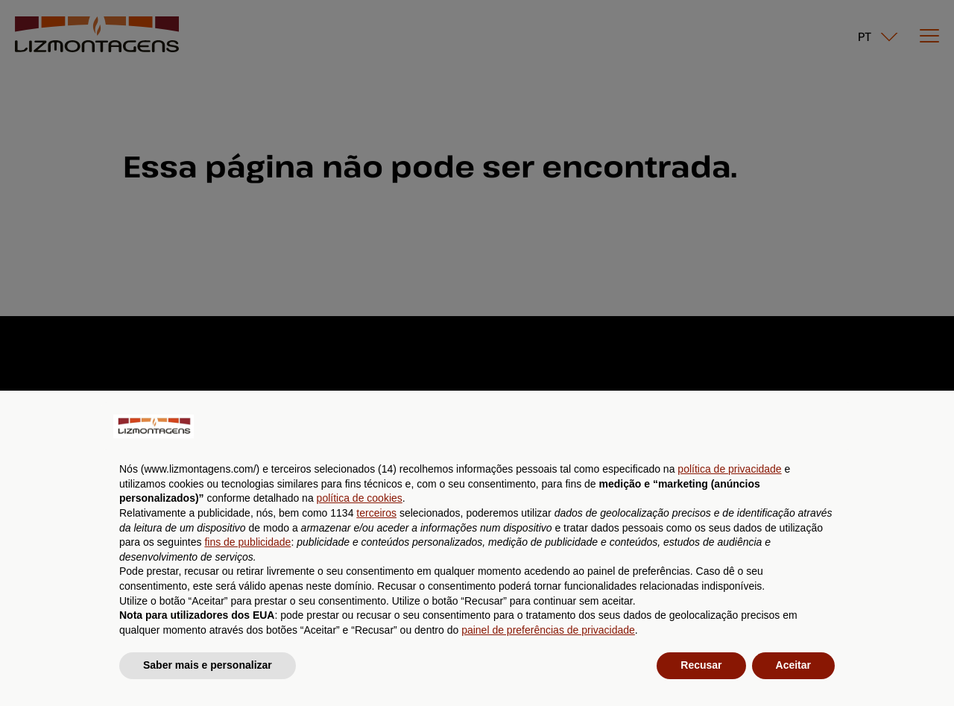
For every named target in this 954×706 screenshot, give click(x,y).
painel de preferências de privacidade (548, 630)
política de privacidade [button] (729, 469)
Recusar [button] (700, 665)
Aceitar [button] (793, 665)
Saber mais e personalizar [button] (207, 665)
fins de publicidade (247, 542)
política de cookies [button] (359, 498)
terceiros (376, 513)
